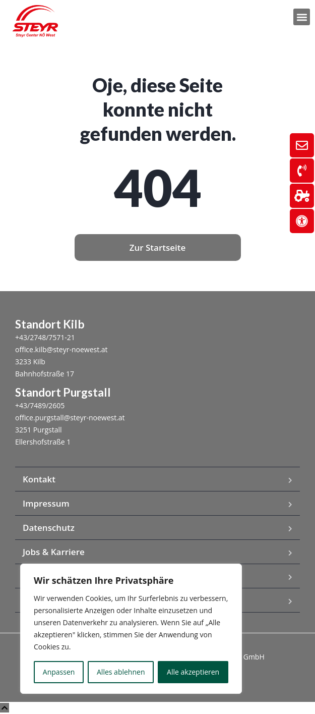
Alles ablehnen (121, 672)
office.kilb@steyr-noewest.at (61, 349)
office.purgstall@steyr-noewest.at (70, 417)
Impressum (46, 503)
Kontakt (39, 479)
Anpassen (59, 672)
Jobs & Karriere (54, 552)
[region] (131, 629)
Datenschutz (49, 527)
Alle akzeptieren (193, 672)
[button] (301, 17)
